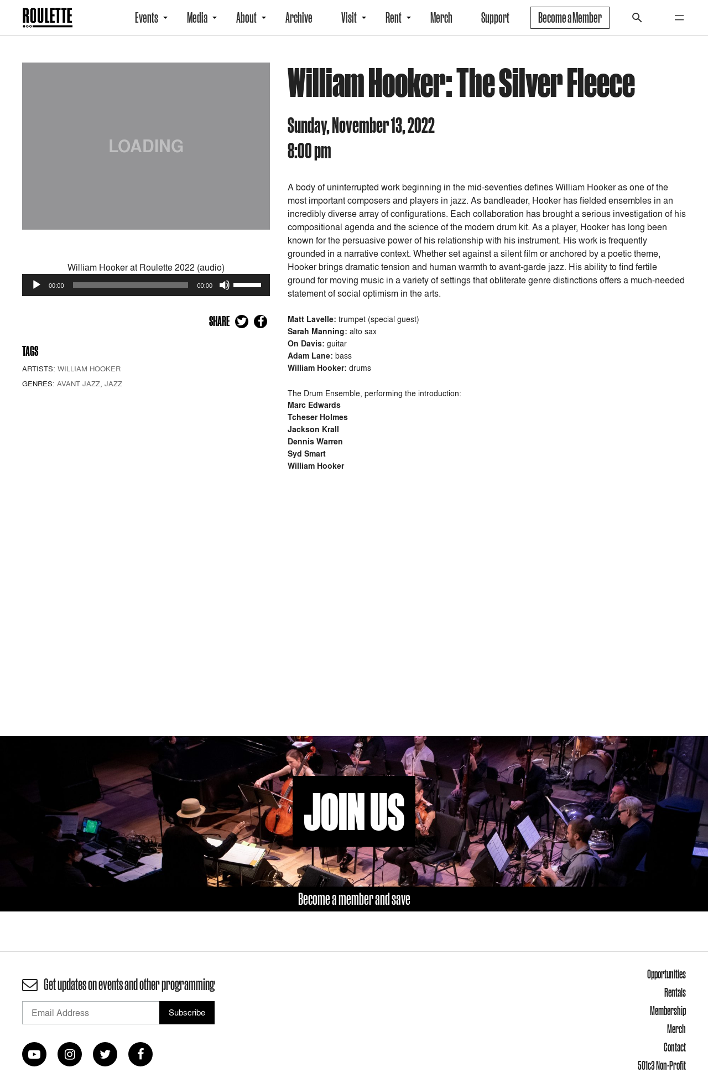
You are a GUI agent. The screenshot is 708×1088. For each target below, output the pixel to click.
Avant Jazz (78, 383)
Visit (349, 17)
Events (146, 17)
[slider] (131, 285)
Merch (441, 17)
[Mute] (224, 285)
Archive (299, 17)
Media (197, 17)
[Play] (36, 285)
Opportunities (666, 974)
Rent (394, 17)
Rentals (675, 992)
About (246, 17)
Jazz (113, 383)
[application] (146, 285)
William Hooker (89, 369)
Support (495, 17)
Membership (668, 1010)
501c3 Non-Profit (662, 1065)
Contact (675, 1047)
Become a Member (570, 17)
